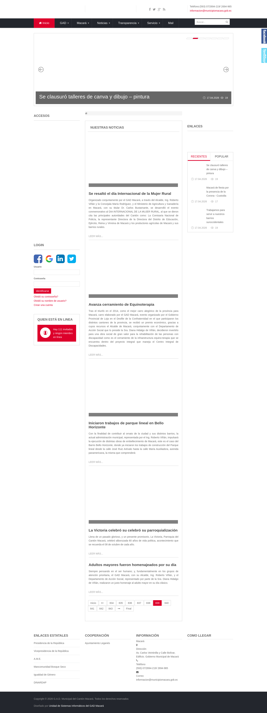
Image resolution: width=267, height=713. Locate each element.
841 (92, 608)
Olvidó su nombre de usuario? (50, 300)
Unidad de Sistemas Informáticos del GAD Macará (76, 705)
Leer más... (96, 236)
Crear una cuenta (43, 305)
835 (121, 603)
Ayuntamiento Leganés (97, 643)
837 (139, 603)
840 (166, 603)
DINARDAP (40, 682)
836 (130, 603)
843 (110, 608)
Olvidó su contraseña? (46, 296)
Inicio (93, 603)
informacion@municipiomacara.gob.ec (210, 10)
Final (128, 608)
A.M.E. (37, 658)
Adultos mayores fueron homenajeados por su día (132, 565)
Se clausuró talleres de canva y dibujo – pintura (94, 97)
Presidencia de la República (49, 643)
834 (112, 603)
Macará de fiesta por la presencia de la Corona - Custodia (217, 191)
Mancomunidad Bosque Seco (50, 666)
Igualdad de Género (44, 674)
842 (101, 608)
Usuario (38, 267)
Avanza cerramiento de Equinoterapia (121, 304)
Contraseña (38, 278)
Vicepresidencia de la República (51, 651)
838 (148, 603)
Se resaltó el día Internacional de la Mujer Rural (130, 193)
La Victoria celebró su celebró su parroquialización (133, 530)
